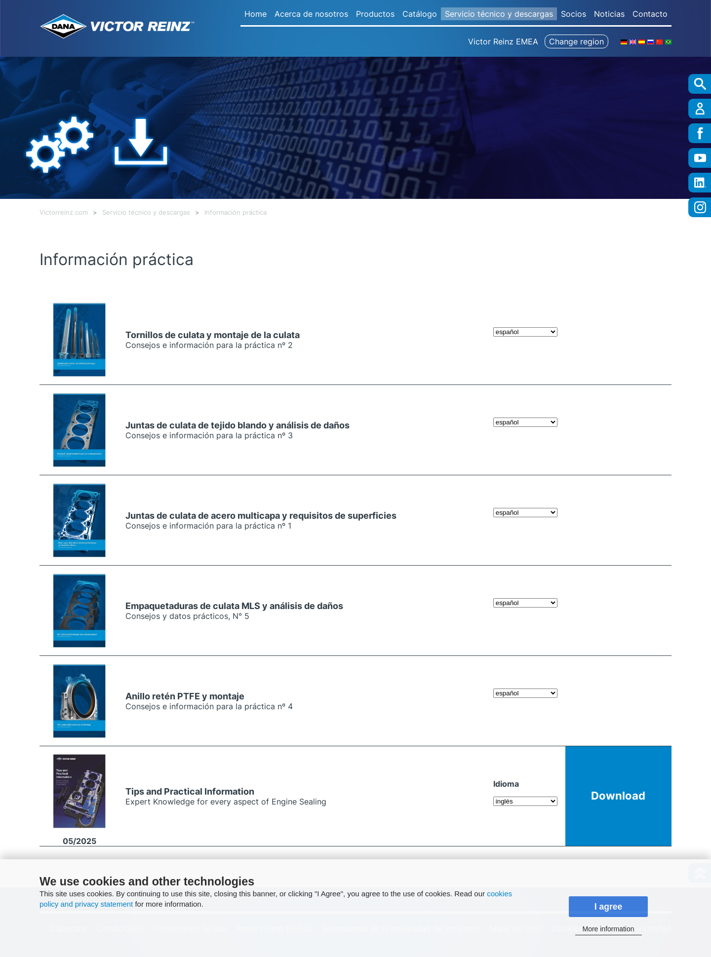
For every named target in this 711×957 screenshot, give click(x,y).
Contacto (650, 14)
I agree (608, 907)
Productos (375, 14)
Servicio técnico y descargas (499, 14)
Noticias (609, 14)
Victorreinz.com (64, 212)
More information (608, 929)
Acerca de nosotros (311, 14)
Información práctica (235, 212)
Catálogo (419, 14)
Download (618, 795)
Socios (573, 14)
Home (255, 14)
